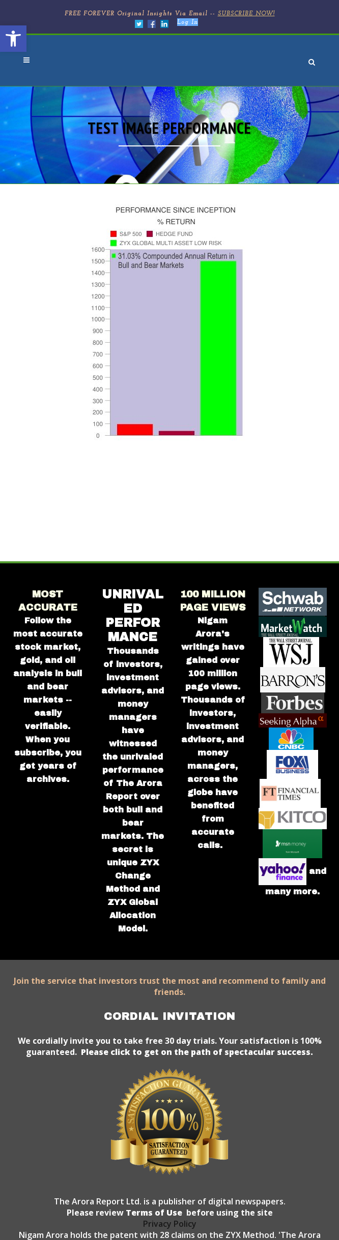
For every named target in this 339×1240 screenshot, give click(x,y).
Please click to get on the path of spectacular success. (197, 1051)
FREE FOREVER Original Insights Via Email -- (170, 14)
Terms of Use (153, 1212)
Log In (187, 22)
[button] (13, 38)
